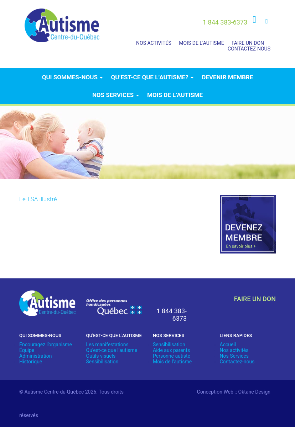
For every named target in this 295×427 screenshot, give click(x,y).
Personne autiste (171, 356)
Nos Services (234, 356)
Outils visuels (101, 356)
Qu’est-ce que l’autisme (112, 350)
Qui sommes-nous (72, 77)
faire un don (255, 299)
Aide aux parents (171, 350)
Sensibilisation (102, 361)
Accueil (228, 344)
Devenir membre (227, 77)
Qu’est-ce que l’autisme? (152, 77)
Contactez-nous (249, 49)
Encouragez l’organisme (45, 344)
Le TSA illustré (38, 199)
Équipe (26, 350)
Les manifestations (107, 344)
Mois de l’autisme (201, 43)
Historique (30, 361)
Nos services (115, 94)
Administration (35, 356)
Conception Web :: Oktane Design (233, 392)
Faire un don (248, 43)
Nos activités (153, 43)
